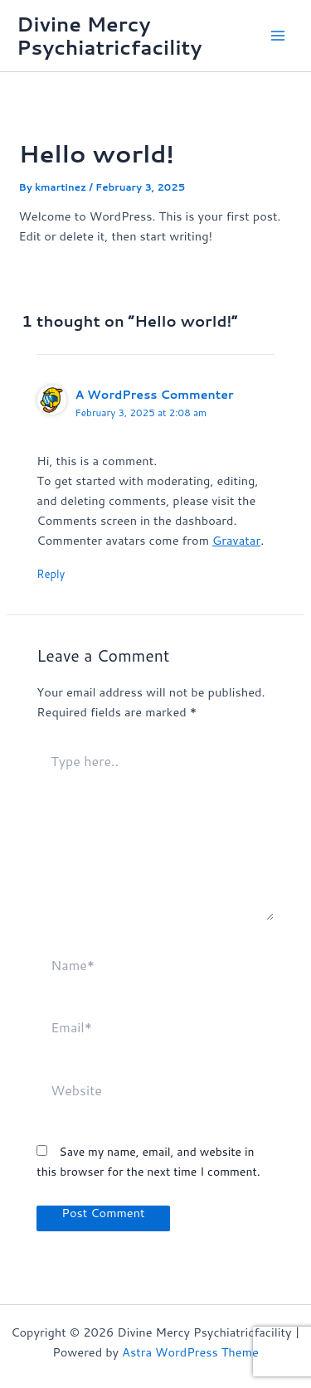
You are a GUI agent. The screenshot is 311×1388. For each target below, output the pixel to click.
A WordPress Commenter (154, 394)
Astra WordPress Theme (190, 1352)
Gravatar (236, 540)
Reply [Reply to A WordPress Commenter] (50, 573)
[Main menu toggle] (277, 35)
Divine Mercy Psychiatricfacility (109, 35)
